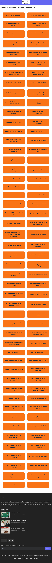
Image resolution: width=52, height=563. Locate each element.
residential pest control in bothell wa (38, 427)
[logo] (26, 2)
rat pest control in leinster (38, 187)
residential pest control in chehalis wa (14, 456)
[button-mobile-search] (50, 2)
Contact (19, 558)
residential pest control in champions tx (38, 446)
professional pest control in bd (14, 15)
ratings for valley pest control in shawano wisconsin (38, 223)
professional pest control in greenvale (13, 24)
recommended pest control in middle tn (38, 284)
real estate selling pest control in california (14, 274)
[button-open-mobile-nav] (1, 2)
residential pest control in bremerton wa (38, 436)
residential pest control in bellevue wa (14, 417)
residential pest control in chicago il (38, 466)
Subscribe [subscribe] (48, 548)
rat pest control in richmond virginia (38, 204)
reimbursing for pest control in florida (14, 324)
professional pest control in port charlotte (38, 44)
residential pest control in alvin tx (14, 369)
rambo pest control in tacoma (38, 160)
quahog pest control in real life (14, 122)
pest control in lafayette (38, 485)
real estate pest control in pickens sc (14, 265)
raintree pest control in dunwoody (14, 160)
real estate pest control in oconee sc (38, 255)
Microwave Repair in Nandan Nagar (38, 476)
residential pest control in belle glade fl (38, 407)
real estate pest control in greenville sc (14, 255)
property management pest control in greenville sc (13, 83)
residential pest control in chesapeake (14, 466)
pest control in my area (14, 485)
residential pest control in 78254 (13, 360)
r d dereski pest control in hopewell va (14, 150)
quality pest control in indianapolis (38, 122)
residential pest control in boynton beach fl (14, 436)
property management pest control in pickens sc (13, 93)
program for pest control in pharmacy (38, 63)
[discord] (12, 540)
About (15, 558)
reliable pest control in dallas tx (38, 324)
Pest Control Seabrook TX (14, 245)
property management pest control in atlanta (38, 73)
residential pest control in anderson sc (38, 369)
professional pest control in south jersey (38, 53)
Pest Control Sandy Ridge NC (13, 223)
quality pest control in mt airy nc (14, 131)
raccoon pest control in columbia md (38, 150)
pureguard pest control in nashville (14, 112)
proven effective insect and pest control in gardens (13, 103)
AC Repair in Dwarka (13, 398)
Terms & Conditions (34, 558)
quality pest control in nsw (38, 131)
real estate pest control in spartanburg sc (38, 265)
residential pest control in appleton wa (14, 379)
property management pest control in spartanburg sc (38, 93)
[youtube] (9, 540)
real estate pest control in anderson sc (38, 245)
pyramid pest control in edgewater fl (38, 112)
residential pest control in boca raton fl (13, 427)
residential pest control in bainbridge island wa (38, 389)
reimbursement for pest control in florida (38, 314)
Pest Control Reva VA (13, 187)
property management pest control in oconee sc (38, 83)
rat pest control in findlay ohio (38, 179)
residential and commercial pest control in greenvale (38, 333)
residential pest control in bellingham (38, 417)
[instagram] (5, 540)
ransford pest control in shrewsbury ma (13, 170)
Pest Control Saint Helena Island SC (14, 214)
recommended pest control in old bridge (14, 294)
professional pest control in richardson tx (13, 53)
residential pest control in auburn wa (14, 389)
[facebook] (2, 540)
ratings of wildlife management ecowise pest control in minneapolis (13, 234)
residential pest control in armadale (38, 379)
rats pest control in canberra (38, 234)
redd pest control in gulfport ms (38, 294)
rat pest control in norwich (14, 204)
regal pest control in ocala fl (38, 304)
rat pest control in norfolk (38, 195)
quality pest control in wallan (38, 140)
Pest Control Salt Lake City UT (38, 214)
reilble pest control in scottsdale (13, 314)
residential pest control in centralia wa (14, 446)
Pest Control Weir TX (13, 352)
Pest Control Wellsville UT (38, 352)
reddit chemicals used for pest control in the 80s (14, 304)
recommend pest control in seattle (13, 284)
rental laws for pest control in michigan (14, 333)
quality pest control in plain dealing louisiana (13, 140)
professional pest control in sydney (13, 63)
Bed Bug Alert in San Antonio (17, 528)
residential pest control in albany (38, 360)
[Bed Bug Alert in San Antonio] (5, 530)
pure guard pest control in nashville (38, 103)
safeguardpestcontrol (15, 514)
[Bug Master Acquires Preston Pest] (5, 523)
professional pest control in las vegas (13, 34)
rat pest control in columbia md (13, 179)
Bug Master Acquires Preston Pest (18, 520)
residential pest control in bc (38, 398)
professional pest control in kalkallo (38, 24)
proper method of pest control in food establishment (14, 73)
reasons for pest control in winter (38, 274)
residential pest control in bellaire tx (14, 407)
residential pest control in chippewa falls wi (14, 476)
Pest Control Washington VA (38, 343)
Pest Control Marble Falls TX (38, 15)
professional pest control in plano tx (14, 44)
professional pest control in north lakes (38, 34)
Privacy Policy (25, 558)
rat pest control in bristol (38, 170)
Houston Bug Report (15, 512)
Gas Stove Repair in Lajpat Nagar (38, 456)
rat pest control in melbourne (14, 195)
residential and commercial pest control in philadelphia (14, 343)
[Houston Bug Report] (5, 515)
